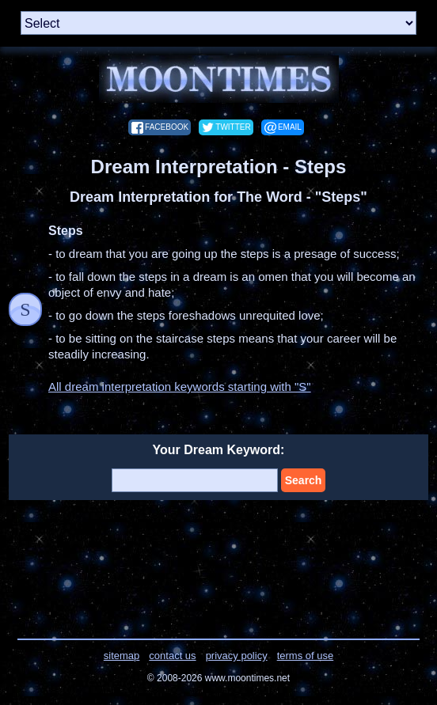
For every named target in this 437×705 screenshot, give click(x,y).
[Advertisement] (219, 559)
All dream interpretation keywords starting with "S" (179, 386)
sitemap (122, 655)
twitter (232, 127)
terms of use (305, 655)
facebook (166, 127)
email (290, 127)
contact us (172, 655)
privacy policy (237, 655)
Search (303, 480)
